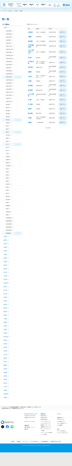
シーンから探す (44, 434)
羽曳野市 (8, 184)
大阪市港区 (8, 43)
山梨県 (5, 301)
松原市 (7, 168)
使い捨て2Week (44, 417)
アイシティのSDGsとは (61, 430)
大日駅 (30, 76)
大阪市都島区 (9, 31)
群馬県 (5, 268)
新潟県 (5, 286)
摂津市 (7, 190)
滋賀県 (5, 322)
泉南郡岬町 (8, 233)
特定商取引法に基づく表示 (56, 441)
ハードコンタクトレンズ (45, 421)
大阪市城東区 (9, 70)
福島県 (5, 258)
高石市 (7, 193)
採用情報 (18, 441)
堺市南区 (8, 116)
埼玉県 (5, 272)
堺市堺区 (8, 104)
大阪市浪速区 (9, 52)
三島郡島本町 (9, 217)
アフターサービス (60, 419)
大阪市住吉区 (9, 76)
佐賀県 (5, 376)
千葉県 (5, 275)
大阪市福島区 (9, 34)
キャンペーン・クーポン (29, 421)
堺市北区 (8, 119)
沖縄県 (5, 397)
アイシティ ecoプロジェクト (62, 432)
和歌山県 (6, 336)
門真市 (7, 187)
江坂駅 (30, 118)
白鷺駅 (30, 36)
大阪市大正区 (9, 46)
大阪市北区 (8, 98)
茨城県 (5, 261)
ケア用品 (42, 430)
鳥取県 (5, 340)
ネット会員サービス (61, 421)
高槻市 (7, 138)
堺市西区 (8, 113)
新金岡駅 (30, 41)
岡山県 (5, 347)
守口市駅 (30, 104)
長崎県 (5, 379)
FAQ (55, 6)
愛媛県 (5, 365)
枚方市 (7, 147)
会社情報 (12, 441)
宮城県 (5, 247)
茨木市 (7, 150)
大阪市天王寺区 (9, 49)
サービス (59, 414)
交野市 (7, 208)
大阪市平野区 (9, 95)
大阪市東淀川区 (9, 58)
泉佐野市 (8, 156)
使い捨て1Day (43, 415)
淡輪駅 (30, 71)
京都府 (5, 326)
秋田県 (5, 250)
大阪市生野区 (9, 64)
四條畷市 (8, 205)
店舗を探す (10, 10)
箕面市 (7, 178)
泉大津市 (8, 135)
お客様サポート (60, 417)
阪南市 (7, 214)
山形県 (5, 254)
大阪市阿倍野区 (9, 73)
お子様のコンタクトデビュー (30, 417)
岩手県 (5, 243)
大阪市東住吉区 (9, 80)
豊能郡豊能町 (9, 221)
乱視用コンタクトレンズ (45, 425)
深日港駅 (30, 85)
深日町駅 (30, 90)
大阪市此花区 (9, 37)
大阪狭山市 (8, 211)
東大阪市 (8, 199)
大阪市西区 (8, 40)
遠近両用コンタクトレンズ (46, 426)
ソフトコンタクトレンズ (45, 423)
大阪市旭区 (8, 67)
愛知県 (5, 315)
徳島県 (5, 358)
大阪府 (5, 27)
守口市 (7, 144)
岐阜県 (5, 308)
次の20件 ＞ (48, 127)
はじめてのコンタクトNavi (29, 415)
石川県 (5, 293)
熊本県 (5, 383)
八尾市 (7, 153)
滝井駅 (30, 108)
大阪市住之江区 (9, 92)
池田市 (7, 129)
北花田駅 (30, 32)
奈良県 (5, 333)
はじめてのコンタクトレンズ (30, 414)
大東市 (7, 172)
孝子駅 (30, 57)
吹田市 (7, 132)
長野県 (5, 304)
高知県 (5, 368)
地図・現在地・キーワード (29, 427)
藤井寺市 (8, 196)
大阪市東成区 (9, 61)
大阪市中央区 (9, 101)
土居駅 (30, 81)
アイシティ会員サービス (61, 423)
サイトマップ (25, 441)
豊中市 (7, 126)
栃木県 (5, 265)
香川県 (5, 361)
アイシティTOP (3, 10)
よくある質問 (59, 425)
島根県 (5, 343)
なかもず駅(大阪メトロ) (31, 52)
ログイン (59, 6)
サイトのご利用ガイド (34, 441)
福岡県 (5, 372)
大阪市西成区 (9, 83)
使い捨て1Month (44, 419)
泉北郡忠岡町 (9, 224)
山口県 (5, 354)
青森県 (5, 240)
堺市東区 (8, 110)
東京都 (5, 279)
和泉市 (7, 175)
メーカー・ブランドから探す (46, 432)
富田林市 (8, 159)
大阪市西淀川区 (9, 55)
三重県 (5, 318)
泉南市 (7, 202)
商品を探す (43, 414)
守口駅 (30, 99)
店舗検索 (67, 5)
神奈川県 (6, 283)
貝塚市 (7, 141)
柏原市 (7, 181)
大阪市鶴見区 (9, 89)
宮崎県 (5, 390)
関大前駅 (30, 113)
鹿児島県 (6, 393)
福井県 (5, 297)
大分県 (5, 386)
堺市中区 (8, 107)
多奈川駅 (30, 67)
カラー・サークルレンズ (45, 428)
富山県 (5, 290)
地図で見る (62, 32)
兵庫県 (5, 329)
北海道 (5, 236)
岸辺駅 (30, 122)
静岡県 (5, 311)
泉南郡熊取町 (9, 227)
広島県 (5, 351)
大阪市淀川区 (9, 86)
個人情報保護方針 (44, 441)
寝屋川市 (8, 162)
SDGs (58, 429)
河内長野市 (8, 165)
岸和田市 (8, 122)
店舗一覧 (26, 429)
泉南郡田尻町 (9, 230)
